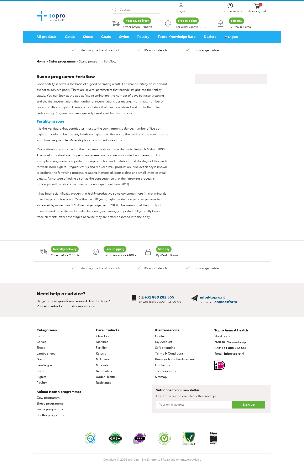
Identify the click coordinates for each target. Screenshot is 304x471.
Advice (196, 459)
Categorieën (47, 330)
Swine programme (62, 61)
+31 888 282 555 (159, 297)
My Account (163, 342)
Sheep (88, 37)
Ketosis (101, 353)
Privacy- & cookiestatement (175, 359)
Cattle (70, 37)
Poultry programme (51, 415)
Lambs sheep (46, 353)
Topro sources (165, 371)
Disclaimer (163, 365)
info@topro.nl (212, 297)
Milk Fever (103, 359)
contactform (225, 302)
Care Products (107, 330)
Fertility (101, 348)
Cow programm (48, 398)
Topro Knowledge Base (176, 37)
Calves (41, 342)
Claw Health (104, 336)
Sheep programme (50, 403)
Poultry (143, 37)
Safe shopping (165, 348)
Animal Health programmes (59, 392)
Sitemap (161, 377)
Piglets (41, 377)
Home (41, 61)
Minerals (102, 365)
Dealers (210, 37)
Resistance (103, 383)
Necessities (104, 371)
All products (47, 37)
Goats (106, 37)
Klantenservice (167, 330)
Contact (161, 336)
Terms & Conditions (169, 353)
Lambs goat (45, 365)
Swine (124, 37)
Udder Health (105, 377)
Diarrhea (102, 342)
